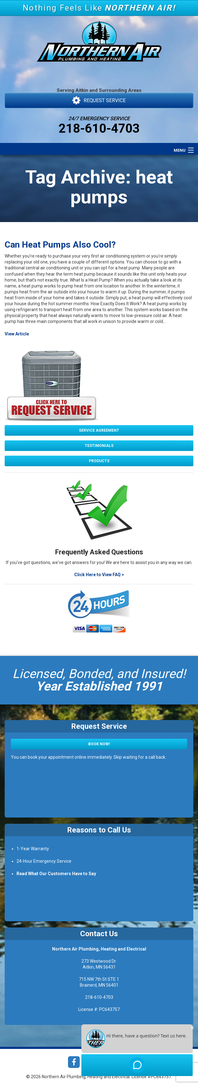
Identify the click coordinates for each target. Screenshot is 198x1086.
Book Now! (99, 744)
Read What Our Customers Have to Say (56, 873)
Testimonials (99, 445)
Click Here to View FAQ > (99, 574)
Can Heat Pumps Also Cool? (60, 244)
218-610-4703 (99, 128)
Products (99, 461)
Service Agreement (99, 430)
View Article (17, 333)
